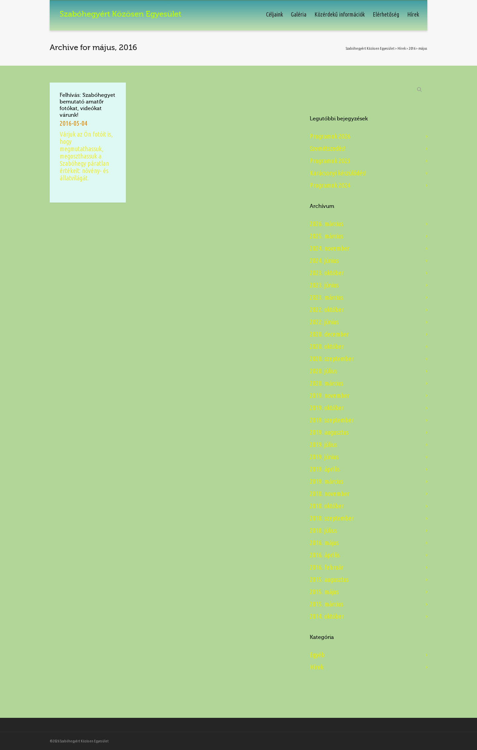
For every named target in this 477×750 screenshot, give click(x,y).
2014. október (327, 616)
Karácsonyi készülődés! (338, 173)
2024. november (329, 248)
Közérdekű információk (339, 14)
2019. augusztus (329, 432)
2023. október (327, 273)
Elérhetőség (386, 14)
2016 (412, 48)
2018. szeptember (332, 518)
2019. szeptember (332, 420)
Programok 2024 (330, 185)
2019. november (329, 395)
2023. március (326, 297)
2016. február (327, 567)
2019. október (327, 407)
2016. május (324, 542)
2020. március (326, 383)
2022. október (327, 309)
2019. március (326, 481)
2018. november (329, 493)
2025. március (326, 236)
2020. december (329, 334)
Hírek (413, 14)
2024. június (324, 260)
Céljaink (274, 14)
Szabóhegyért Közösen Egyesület (370, 48)
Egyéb (317, 654)
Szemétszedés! (327, 148)
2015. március (326, 604)
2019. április (325, 469)
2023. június (324, 285)
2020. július (323, 371)
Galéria (298, 14)
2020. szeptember (332, 358)
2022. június (324, 322)
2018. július (323, 530)
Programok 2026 (330, 136)
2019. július (323, 444)
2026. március (326, 223)
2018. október (327, 506)
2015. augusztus (329, 579)
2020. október (327, 346)
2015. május (324, 591)
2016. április (325, 555)
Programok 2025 (330, 160)
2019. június (324, 457)
